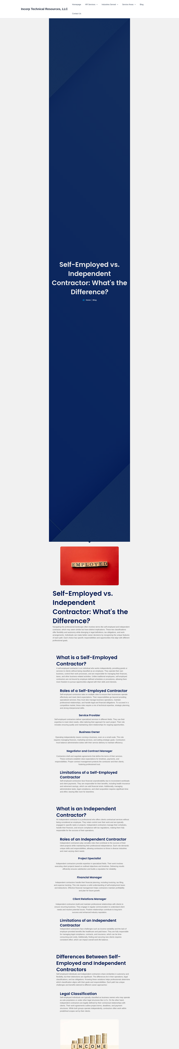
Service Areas (129, 4)
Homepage (78, 4)
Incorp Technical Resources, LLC (44, 4)
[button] (98, 4)
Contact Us (151, 4)
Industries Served (111, 4)
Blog (141, 4)
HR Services (93, 4)
